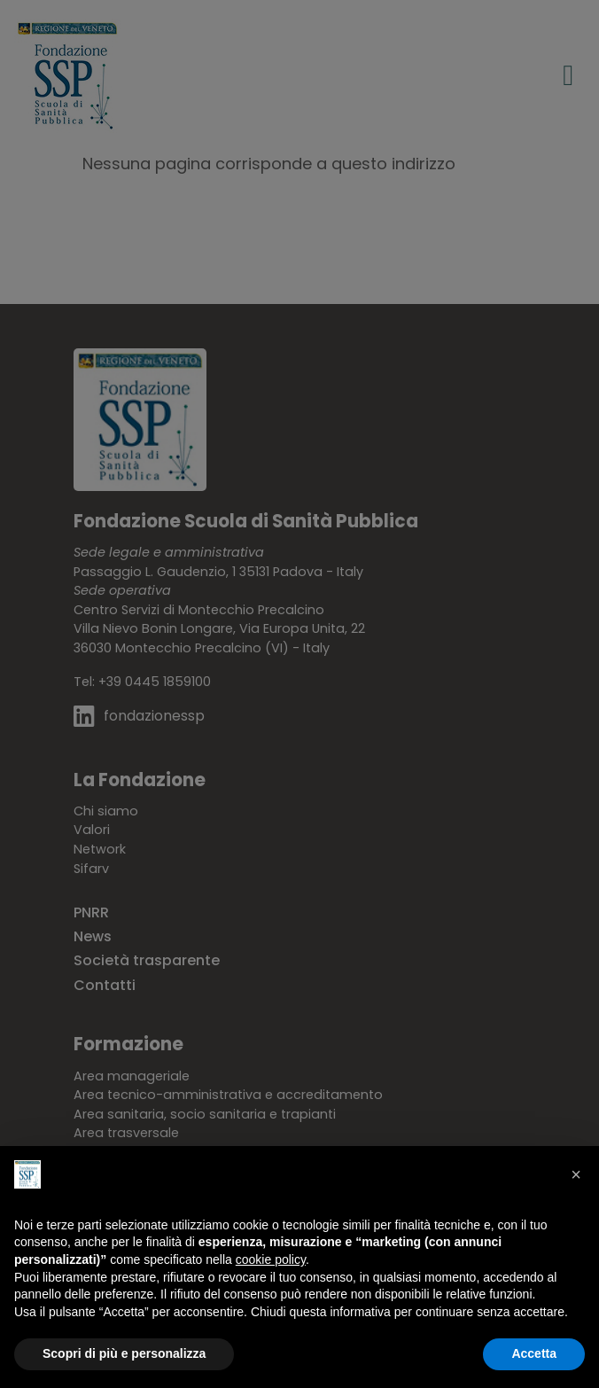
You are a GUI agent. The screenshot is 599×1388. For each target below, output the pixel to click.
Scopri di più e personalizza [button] (124, 1353)
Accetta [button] (533, 1353)
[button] (576, 1174)
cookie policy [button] (271, 1259)
